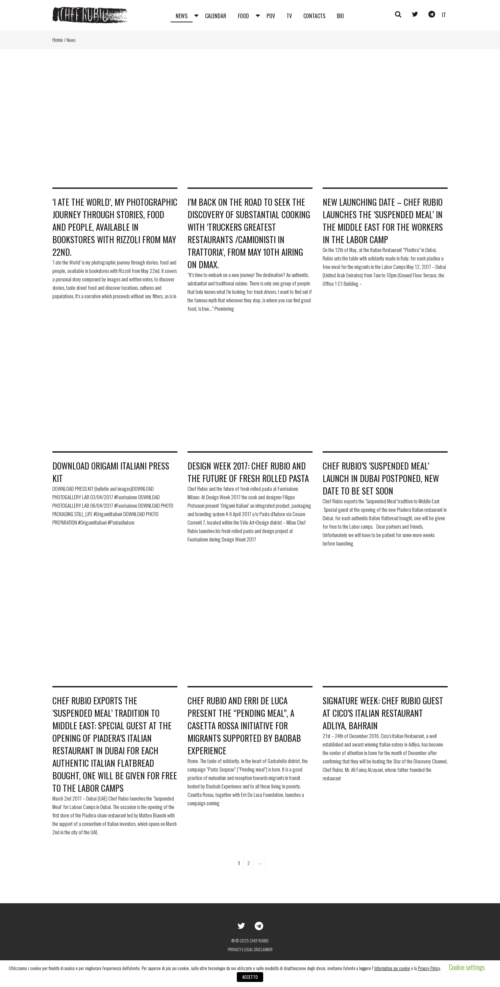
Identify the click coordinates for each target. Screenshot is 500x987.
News (182, 16)
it (444, 15)
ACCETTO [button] (250, 976)
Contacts (314, 16)
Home (57, 39)
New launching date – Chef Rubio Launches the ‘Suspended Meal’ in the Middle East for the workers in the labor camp (383, 221)
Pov (271, 16)
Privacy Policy (429, 968)
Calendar (215, 16)
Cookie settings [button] (467, 967)
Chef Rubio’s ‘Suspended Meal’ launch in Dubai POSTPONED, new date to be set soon (381, 478)
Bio (340, 16)
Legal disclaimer (258, 949)
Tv (289, 16)
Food (243, 16)
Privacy (234, 949)
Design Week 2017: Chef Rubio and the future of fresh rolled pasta (248, 471)
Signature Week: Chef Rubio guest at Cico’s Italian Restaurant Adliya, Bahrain (383, 713)
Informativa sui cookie (392, 968)
